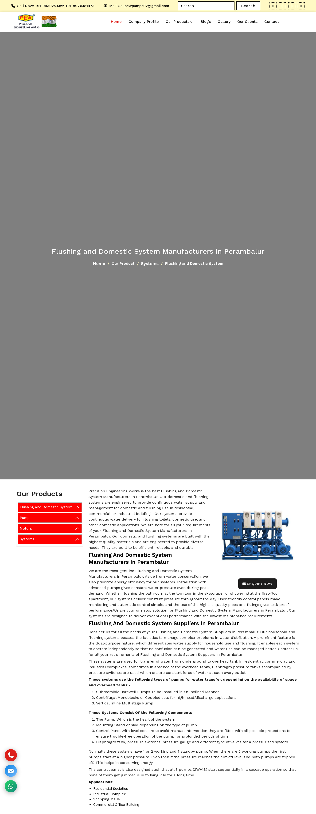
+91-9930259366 (49, 6)
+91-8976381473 (79, 6)
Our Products (180, 21)
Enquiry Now (257, 583)
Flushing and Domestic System (46, 507)
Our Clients (247, 21)
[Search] (206, 5)
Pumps (25, 518)
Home (116, 21)
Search (248, 6)
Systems (150, 263)
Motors (26, 528)
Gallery (224, 21)
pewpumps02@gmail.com (147, 6)
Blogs (205, 21)
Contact (271, 21)
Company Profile (144, 21)
